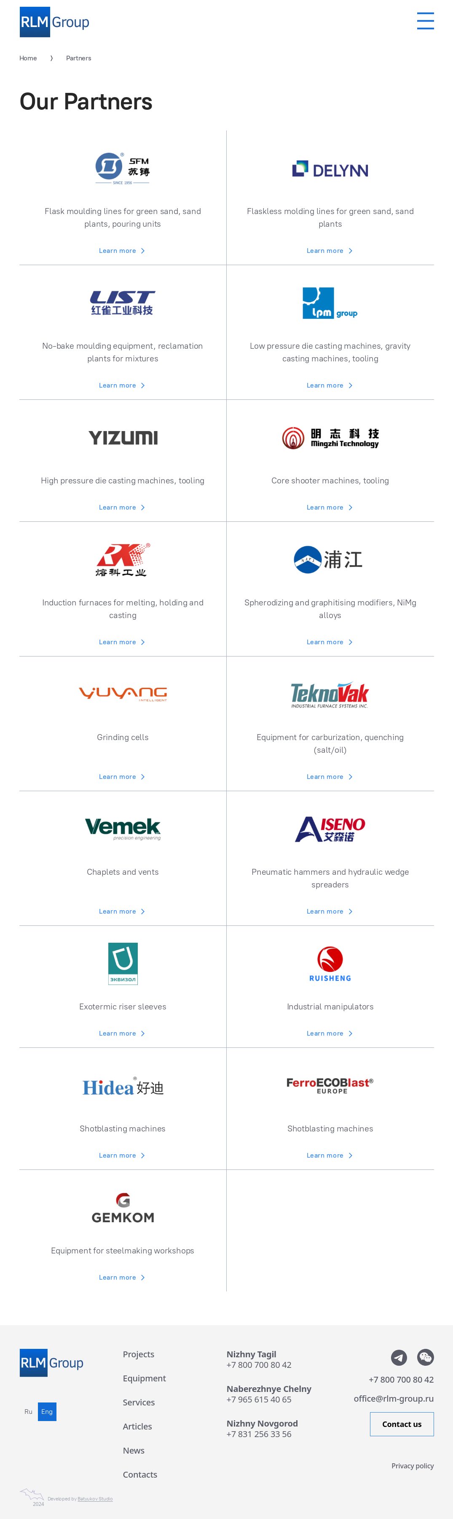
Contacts (140, 1474)
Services (139, 1402)
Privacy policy (412, 1465)
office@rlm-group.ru (394, 1398)
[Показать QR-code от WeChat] (425, 1357)
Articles (137, 1426)
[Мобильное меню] (425, 21)
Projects (139, 1354)
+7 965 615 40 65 (259, 1399)
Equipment (144, 1378)
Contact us (401, 1424)
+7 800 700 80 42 (259, 1364)
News (134, 1450)
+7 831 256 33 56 (259, 1434)
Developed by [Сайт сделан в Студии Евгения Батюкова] (80, 1499)
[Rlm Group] (54, 22)
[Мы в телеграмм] (398, 1357)
